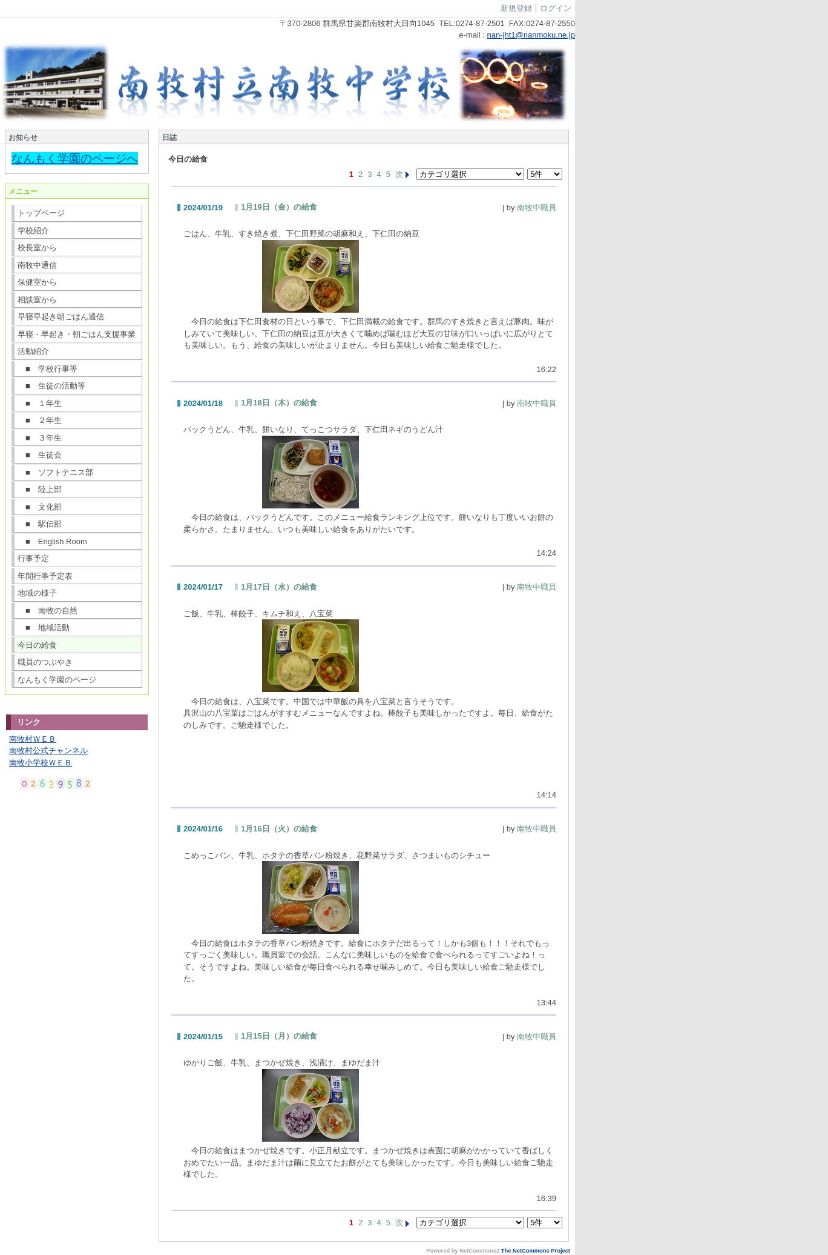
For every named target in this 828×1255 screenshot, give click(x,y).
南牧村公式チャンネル (48, 750)
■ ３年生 (40, 437)
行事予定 (33, 558)
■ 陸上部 (40, 489)
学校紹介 (33, 230)
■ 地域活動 (44, 627)
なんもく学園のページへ (75, 158)
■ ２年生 (40, 420)
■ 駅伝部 (40, 523)
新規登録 (516, 8)
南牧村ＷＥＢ (32, 739)
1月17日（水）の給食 (279, 586)
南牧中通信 (37, 265)
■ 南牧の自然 (47, 610)
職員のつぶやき (45, 662)
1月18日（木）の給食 (279, 402)
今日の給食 (37, 645)
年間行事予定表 (45, 576)
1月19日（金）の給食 (279, 206)
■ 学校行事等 (47, 368)
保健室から (37, 282)
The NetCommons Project (535, 1251)
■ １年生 (40, 403)
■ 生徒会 (40, 454)
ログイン (555, 8)
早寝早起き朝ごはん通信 (61, 316)
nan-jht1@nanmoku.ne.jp (531, 34)
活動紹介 (33, 351)
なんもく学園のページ (57, 679)
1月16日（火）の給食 (279, 828)
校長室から (37, 247)
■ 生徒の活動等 (51, 385)
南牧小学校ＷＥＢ (40, 762)
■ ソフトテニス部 (55, 472)
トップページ (41, 213)
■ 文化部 (40, 506)
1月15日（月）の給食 (279, 1035)
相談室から (37, 299)
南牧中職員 (536, 207)
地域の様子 (37, 593)
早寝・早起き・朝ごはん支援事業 (77, 334)
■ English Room (52, 541)
